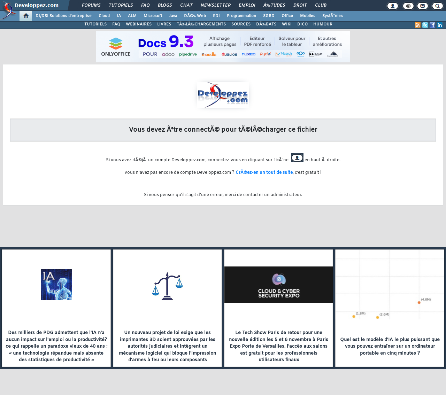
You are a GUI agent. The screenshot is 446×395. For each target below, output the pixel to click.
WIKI (287, 24)
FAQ (145, 5)
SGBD (269, 16)
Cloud (104, 16)
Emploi (247, 5)
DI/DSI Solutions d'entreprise (64, 16)
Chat (186, 5)
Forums (91, 5)
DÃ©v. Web (195, 16)
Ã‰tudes (274, 5)
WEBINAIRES (139, 24)
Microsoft (153, 16)
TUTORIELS (95, 24)
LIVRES (164, 24)
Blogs (164, 5)
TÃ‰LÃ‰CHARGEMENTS (201, 24)
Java (173, 16)
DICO (302, 24)
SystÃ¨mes (332, 16)
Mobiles (307, 16)
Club (320, 5)
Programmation (241, 16)
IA (119, 16)
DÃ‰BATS (266, 24)
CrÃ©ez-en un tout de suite (264, 173)
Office (287, 16)
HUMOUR (322, 24)
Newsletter (215, 5)
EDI (216, 16)
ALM (132, 16)
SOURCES (241, 24)
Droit (300, 5)
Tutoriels (120, 5)
